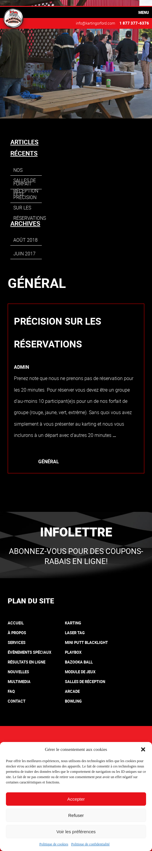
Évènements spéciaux (29, 652)
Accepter (76, 799)
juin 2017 (24, 253)
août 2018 (25, 240)
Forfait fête (22, 184)
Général (48, 461)
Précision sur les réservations (57, 332)
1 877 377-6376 (134, 23)
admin (21, 367)
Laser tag (75, 632)
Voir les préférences (76, 831)
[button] (143, 749)
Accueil (16, 623)
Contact (16, 701)
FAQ (11, 691)
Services (16, 642)
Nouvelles (18, 671)
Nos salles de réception (25, 171)
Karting (73, 623)
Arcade (72, 691)
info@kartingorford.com (95, 23)
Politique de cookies (53, 844)
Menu (143, 12)
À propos (17, 632)
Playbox (73, 652)
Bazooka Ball (79, 662)
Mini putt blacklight (86, 642)
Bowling (73, 701)
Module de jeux (80, 671)
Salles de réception (85, 681)
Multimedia (19, 681)
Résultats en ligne (26, 662)
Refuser (76, 815)
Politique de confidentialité (90, 844)
